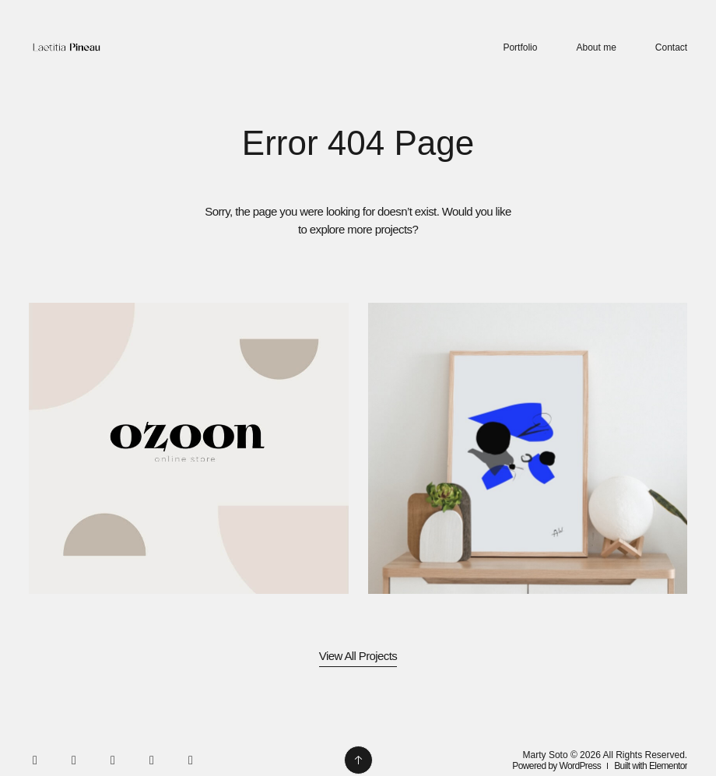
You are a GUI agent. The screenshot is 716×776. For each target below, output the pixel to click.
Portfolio (520, 47)
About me (596, 47)
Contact (671, 47)
